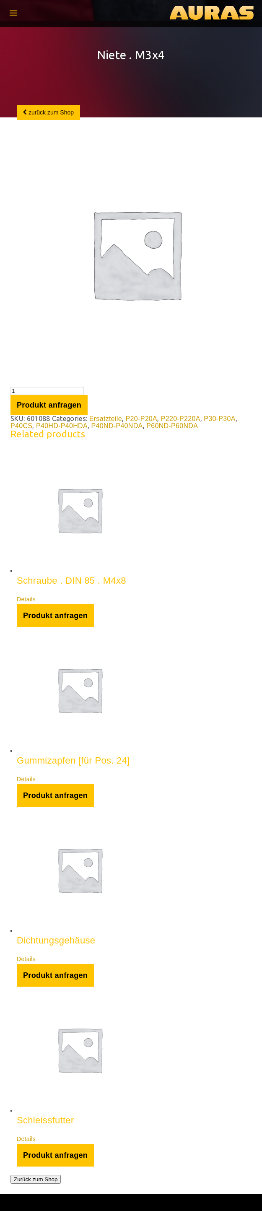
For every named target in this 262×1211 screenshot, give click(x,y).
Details (26, 599)
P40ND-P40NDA (117, 425)
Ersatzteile (105, 418)
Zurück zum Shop (35, 1179)
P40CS (21, 425)
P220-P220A (180, 418)
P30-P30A (220, 418)
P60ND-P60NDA (172, 425)
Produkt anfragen (49, 405)
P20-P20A (142, 418)
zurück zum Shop (48, 112)
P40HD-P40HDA (62, 425)
